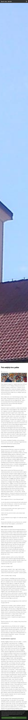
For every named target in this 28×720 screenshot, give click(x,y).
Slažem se (14, 717)
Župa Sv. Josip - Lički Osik (6, 1)
